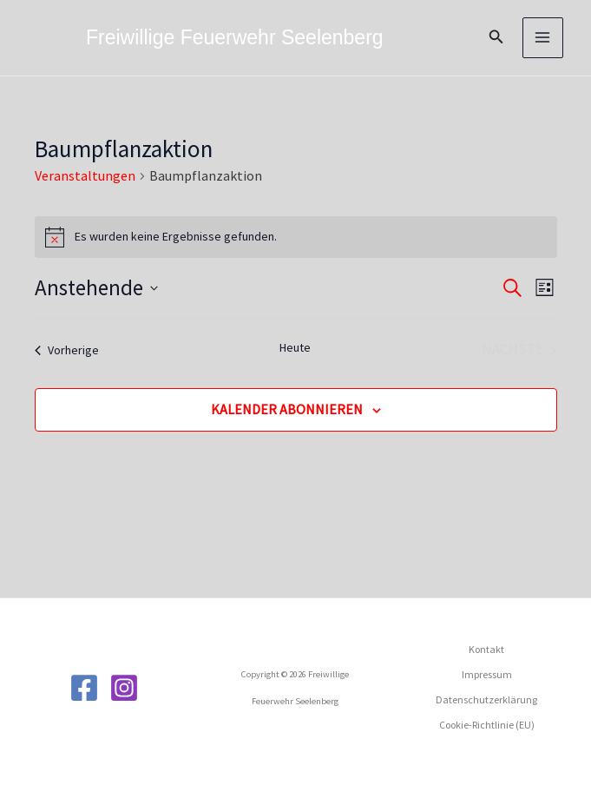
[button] (496, 37)
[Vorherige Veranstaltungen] (67, 350)
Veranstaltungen (85, 175)
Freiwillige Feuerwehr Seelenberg (235, 37)
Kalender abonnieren (287, 409)
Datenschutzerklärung (486, 699)
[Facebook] (84, 688)
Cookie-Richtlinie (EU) (487, 724)
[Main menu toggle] (543, 38)
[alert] (296, 237)
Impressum (487, 674)
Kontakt (486, 649)
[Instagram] (124, 688)
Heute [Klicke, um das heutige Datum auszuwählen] (295, 347)
